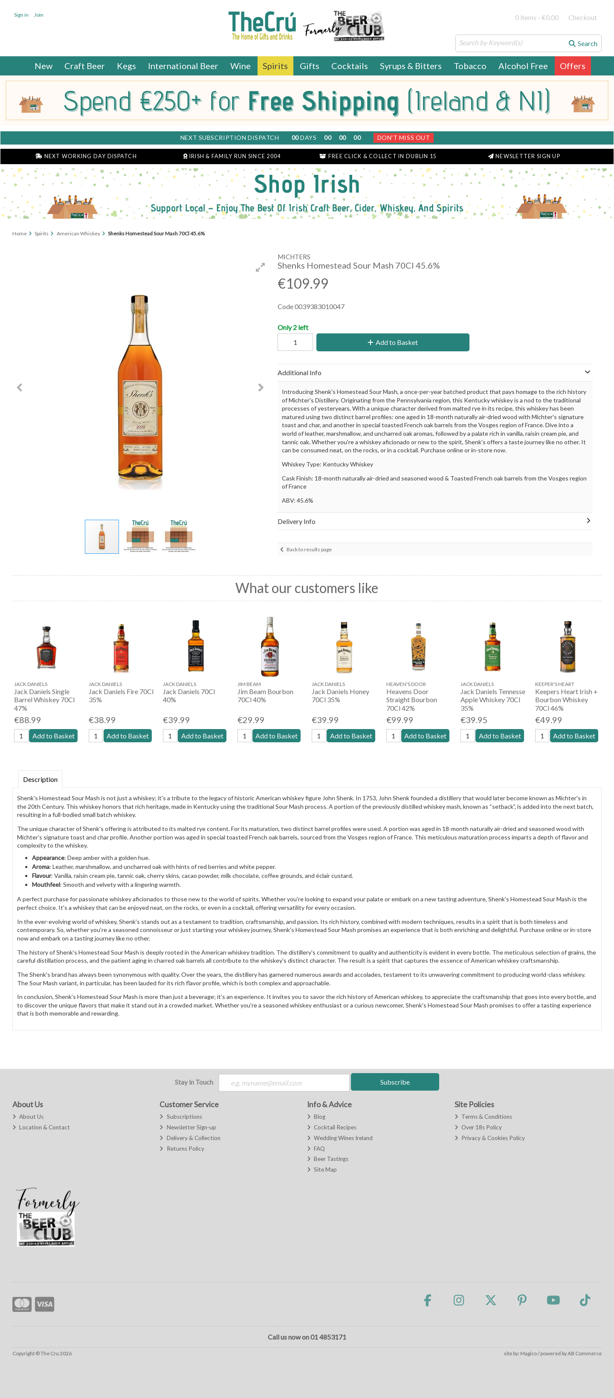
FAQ (316, 1148)
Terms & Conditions (483, 1116)
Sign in (21, 15)
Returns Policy (181, 1148)
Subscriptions (180, 1116)
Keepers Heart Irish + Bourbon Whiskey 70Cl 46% (566, 699)
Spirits (275, 66)
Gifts (309, 66)
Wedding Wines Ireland (340, 1138)
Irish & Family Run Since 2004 (232, 156)
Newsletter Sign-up (187, 1127)
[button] (260, 267)
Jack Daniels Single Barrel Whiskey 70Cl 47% (44, 699)
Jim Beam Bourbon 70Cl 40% (265, 695)
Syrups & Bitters (411, 66)
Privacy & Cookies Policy (490, 1138)
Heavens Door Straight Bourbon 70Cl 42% (411, 699)
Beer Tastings (327, 1158)
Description (40, 779)
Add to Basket (393, 342)
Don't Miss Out (403, 137)
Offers (572, 66)
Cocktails (349, 66)
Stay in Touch (194, 1082)
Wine (240, 66)
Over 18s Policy (478, 1127)
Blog (316, 1116)
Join (38, 15)
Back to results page (309, 549)
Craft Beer (84, 66)
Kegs (126, 66)
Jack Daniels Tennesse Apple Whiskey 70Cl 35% (492, 699)
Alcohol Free (523, 66)
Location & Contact (41, 1127)
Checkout (582, 17)
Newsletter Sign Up (524, 156)
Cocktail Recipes (331, 1127)
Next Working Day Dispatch (86, 156)
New (43, 66)
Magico (528, 1353)
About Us (27, 1116)
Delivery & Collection (189, 1138)
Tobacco (470, 66)
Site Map (322, 1169)
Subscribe (395, 1082)
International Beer (183, 66)
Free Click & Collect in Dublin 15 (378, 156)
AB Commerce (585, 1353)
